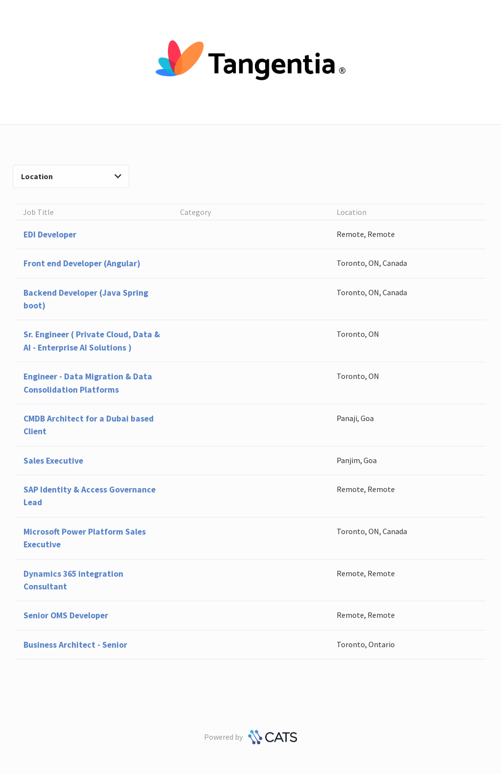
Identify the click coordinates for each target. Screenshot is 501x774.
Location (71, 176)
